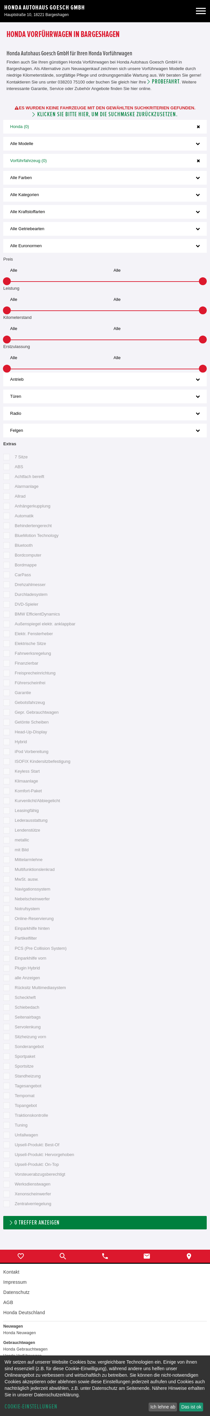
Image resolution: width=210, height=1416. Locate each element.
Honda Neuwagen (19, 1333)
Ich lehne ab (162, 1406)
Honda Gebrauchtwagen (25, 1349)
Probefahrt (166, 82)
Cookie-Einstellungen (31, 1407)
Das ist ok (191, 1406)
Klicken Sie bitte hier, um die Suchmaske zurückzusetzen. (107, 114)
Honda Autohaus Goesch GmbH (44, 7)
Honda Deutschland (24, 1312)
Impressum (15, 1282)
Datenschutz (16, 1292)
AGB (8, 1302)
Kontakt (11, 1272)
